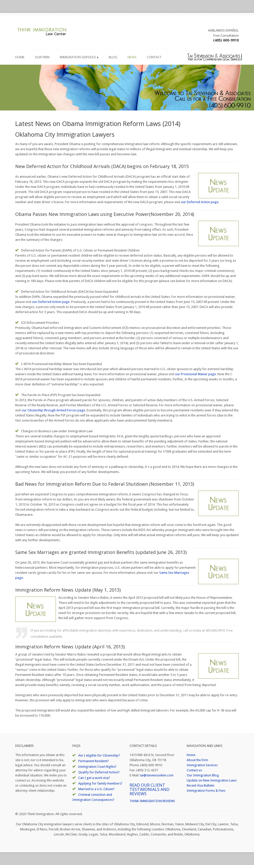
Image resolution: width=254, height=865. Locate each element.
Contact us (194, 770)
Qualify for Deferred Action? (99, 772)
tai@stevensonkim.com (156, 775)
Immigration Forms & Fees (206, 790)
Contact (154, 57)
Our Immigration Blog (203, 775)
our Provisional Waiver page (195, 374)
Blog (113, 57)
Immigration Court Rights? (97, 767)
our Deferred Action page (199, 202)
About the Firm (197, 760)
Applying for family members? (100, 783)
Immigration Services (79, 57)
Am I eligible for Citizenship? (99, 755)
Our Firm (42, 57)
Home (20, 57)
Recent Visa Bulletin (200, 785)
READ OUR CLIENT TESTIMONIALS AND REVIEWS (149, 789)
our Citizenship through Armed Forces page (53, 410)
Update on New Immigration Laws (212, 780)
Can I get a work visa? (94, 778)
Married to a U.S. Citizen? (96, 789)
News (132, 57)
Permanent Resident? (93, 761)
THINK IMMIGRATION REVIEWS (152, 801)
